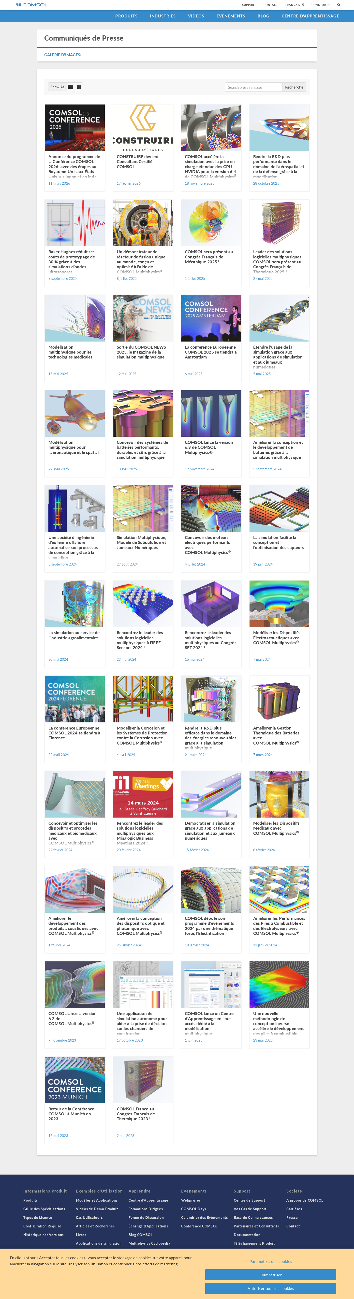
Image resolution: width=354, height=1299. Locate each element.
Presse (292, 1217)
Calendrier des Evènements (204, 1217)
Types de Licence (37, 1217)
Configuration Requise (42, 1226)
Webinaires (191, 1200)
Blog (264, 16)
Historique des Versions (43, 1234)
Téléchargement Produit (254, 1243)
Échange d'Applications (148, 1226)
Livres (81, 1234)
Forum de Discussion (146, 1217)
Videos (196, 16)
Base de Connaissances (253, 1217)
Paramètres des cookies (271, 1261)
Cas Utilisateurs (89, 1217)
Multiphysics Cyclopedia (149, 1243)
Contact (271, 5)
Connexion (320, 5)
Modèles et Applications (97, 1200)
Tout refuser (271, 1275)
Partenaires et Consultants (256, 1226)
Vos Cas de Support (250, 1208)
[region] (177, 1274)
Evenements (231, 16)
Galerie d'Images (63, 55)
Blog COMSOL (141, 1234)
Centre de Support (249, 1200)
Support (249, 5)
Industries (163, 16)
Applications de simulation (98, 1243)
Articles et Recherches (95, 1226)
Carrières (294, 1208)
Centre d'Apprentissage (310, 16)
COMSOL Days (193, 1208)
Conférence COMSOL (199, 1226)
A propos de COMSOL (304, 1200)
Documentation (247, 1234)
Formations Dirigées (146, 1208)
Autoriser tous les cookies (271, 1288)
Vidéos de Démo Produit (97, 1208)
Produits (126, 16)
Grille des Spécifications (44, 1208)
